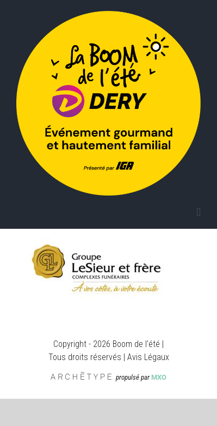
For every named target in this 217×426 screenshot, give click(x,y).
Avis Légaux (148, 357)
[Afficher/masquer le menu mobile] (198, 212)
